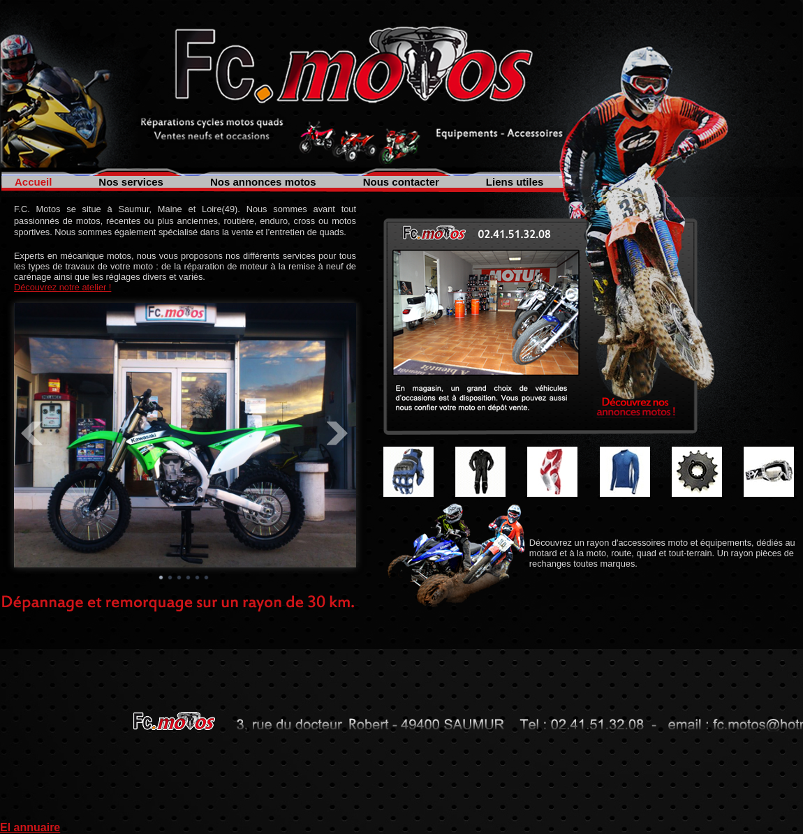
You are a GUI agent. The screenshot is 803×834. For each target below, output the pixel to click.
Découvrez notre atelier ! (62, 287)
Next (338, 433)
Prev (32, 433)
